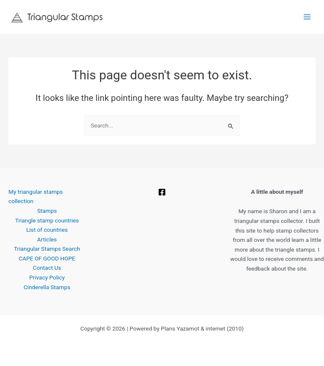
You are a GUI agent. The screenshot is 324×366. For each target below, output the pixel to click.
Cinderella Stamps (47, 287)
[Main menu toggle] (307, 17)
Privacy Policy (47, 277)
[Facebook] (162, 192)
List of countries (47, 229)
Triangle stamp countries (47, 220)
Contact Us (47, 267)
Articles (47, 239)
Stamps (47, 210)
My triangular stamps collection (35, 196)
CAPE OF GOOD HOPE (47, 258)
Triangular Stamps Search (47, 248)
